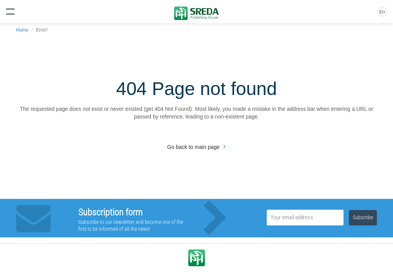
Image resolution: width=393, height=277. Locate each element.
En (382, 12)
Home (22, 30)
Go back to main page (193, 147)
